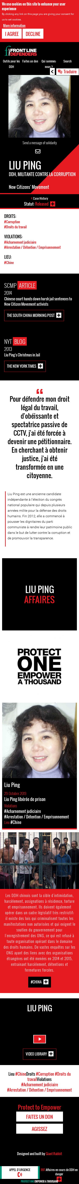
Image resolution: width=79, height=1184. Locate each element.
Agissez (39, 1128)
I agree (12, 33)
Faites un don (30, 61)
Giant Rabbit (54, 1153)
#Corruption (12, 221)
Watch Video (39, 1039)
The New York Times (21, 366)
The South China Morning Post (31, 315)
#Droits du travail (15, 226)
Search (67, 61)
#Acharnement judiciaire (20, 242)
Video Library (36, 1053)
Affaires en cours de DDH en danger (59, 1171)
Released (41, 204)
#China (36, 981)
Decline (33, 33)
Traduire (70, 71)
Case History (40, 198)
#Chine (9, 262)
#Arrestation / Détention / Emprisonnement (32, 247)
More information (14, 25)
